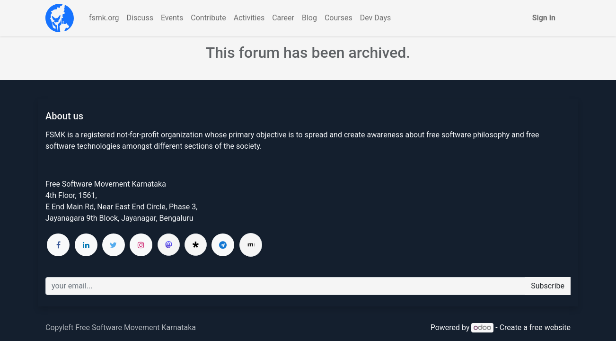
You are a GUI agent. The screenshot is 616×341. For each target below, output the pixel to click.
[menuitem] (104, 18)
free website (550, 327)
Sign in (543, 17)
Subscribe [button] (547, 285)
